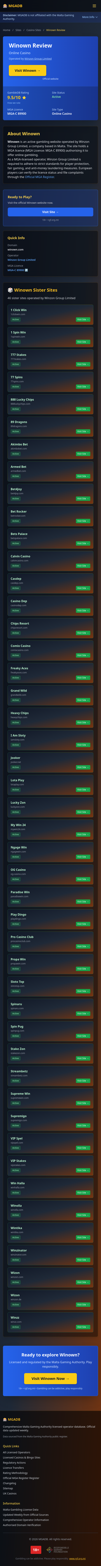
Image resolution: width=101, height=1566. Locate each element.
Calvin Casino (20, 556)
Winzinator (19, 1250)
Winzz (15, 1317)
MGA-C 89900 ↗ (18, 270)
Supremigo (19, 1116)
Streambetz (19, 1071)
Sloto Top (17, 982)
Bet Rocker (19, 511)
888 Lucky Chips (22, 400)
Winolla (16, 1206)
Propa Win (18, 959)
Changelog (9, 1483)
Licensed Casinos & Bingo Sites (21, 1457)
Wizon (15, 1273)
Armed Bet (18, 467)
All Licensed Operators (16, 1452)
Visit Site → (50, 212)
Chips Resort (20, 623)
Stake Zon (18, 1049)
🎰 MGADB (12, 5)
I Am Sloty (18, 735)
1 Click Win (19, 310)
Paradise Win (20, 892)
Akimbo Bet (19, 444)
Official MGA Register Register (21, 1478)
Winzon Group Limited (38, 58)
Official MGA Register (39, 177)
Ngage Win (19, 847)
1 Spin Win (18, 332)
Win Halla (18, 1183)
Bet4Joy (16, 489)
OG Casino (18, 870)
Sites (18, 30)
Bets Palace (19, 534)
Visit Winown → (27, 70)
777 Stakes (18, 355)
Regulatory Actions (14, 1462)
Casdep (16, 579)
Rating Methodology (15, 1473)
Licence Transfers (13, 1467)
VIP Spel (16, 1138)
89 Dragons (19, 422)
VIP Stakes (18, 1161)
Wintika (16, 1228)
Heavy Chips (20, 713)
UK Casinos (9, 1493)
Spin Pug (17, 1026)
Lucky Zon (18, 803)
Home (6, 30)
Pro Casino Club (22, 937)
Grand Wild (19, 691)
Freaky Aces (19, 668)
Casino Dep (19, 601)
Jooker (15, 758)
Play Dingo (18, 914)
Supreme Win (20, 1094)
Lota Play (17, 780)
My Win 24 (18, 825)
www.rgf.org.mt (77, 1558)
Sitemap (8, 1488)
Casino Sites (34, 30)
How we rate (13, 102)
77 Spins (17, 377)
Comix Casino (20, 646)
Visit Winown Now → (50, 1378)
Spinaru (16, 1004)
